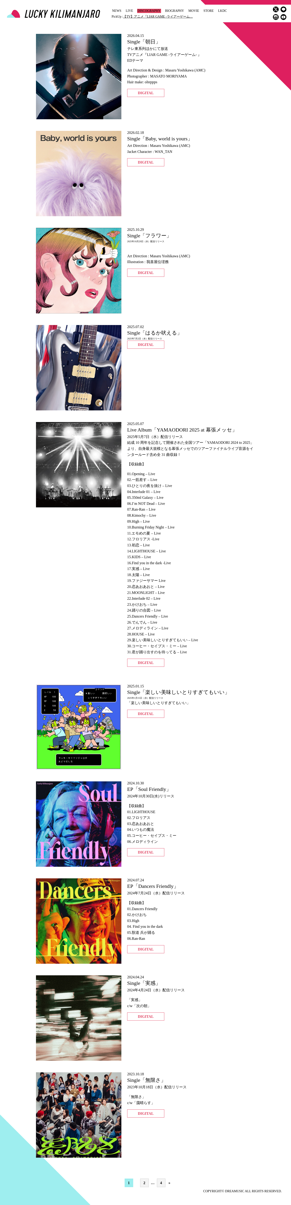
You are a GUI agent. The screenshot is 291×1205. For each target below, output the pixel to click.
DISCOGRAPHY (149, 11)
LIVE (129, 11)
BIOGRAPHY (174, 11)
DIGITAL (146, 93)
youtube (283, 17)
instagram (276, 17)
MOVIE (193, 11)
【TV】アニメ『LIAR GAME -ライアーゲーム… (158, 16)
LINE (283, 9)
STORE (209, 11)
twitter (276, 9)
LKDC (222, 11)
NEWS (116, 11)
